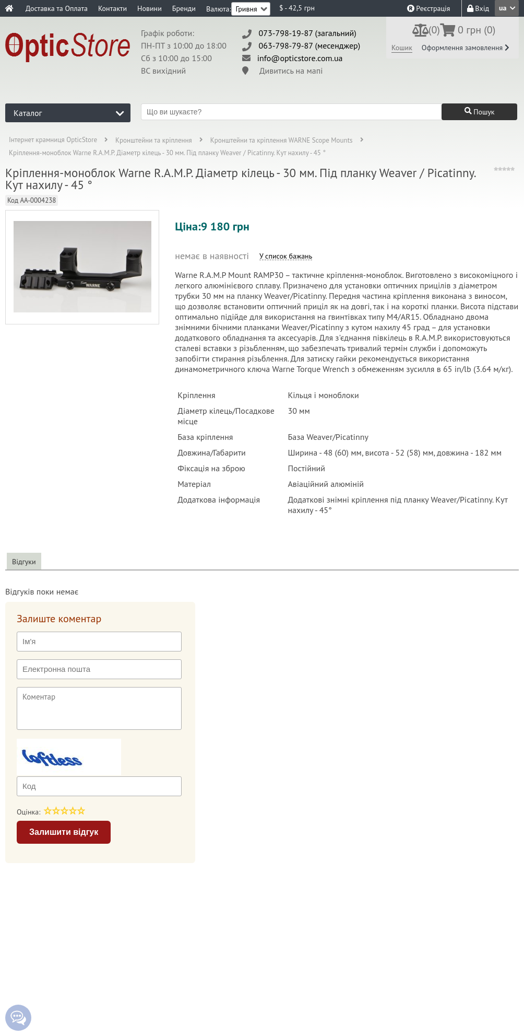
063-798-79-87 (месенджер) (310, 45)
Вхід (478, 8)
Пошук (480, 112)
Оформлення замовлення (465, 47)
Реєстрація (428, 8)
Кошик (401, 47)
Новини (149, 8)
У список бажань (285, 256)
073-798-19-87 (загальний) (307, 33)
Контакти (112, 8)
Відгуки (24, 561)
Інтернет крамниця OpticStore (53, 140)
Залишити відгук (63, 832)
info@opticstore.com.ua (300, 58)
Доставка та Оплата (57, 8)
